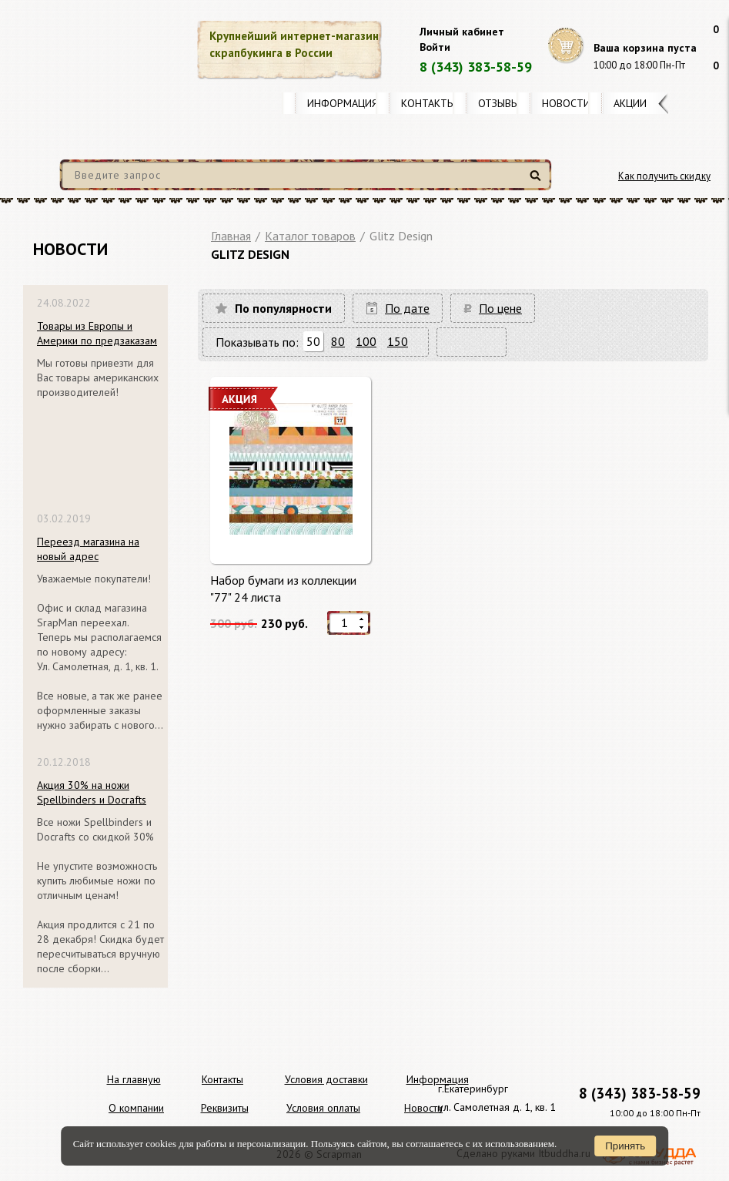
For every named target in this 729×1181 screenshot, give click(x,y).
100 (366, 341)
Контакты (428, 103)
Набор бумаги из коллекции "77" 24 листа (283, 588)
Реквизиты (225, 1108)
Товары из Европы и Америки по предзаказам (97, 333)
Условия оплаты (323, 1108)
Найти (537, 181)
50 (313, 341)
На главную (134, 1079)
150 (397, 341)
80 (338, 341)
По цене (500, 308)
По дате (407, 308)
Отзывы (498, 103)
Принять (625, 1146)
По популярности (283, 308)
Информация (342, 103)
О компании (136, 1108)
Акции (630, 103)
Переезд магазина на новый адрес (88, 549)
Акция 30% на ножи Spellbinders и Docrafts (91, 792)
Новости (566, 103)
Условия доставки (326, 1079)
